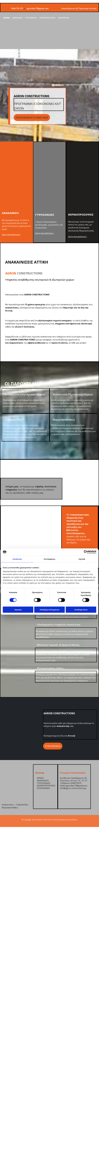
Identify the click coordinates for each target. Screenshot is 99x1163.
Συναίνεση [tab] (17, 559)
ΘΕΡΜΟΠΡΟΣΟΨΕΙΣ (47, 18)
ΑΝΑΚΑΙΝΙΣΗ (17, 18)
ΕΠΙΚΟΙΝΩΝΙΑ (63, 18)
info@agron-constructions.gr (73, 788)
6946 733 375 (17, 8)
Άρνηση (18, 610)
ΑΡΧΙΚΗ (6, 18)
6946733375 (76, 783)
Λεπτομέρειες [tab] (49, 559)
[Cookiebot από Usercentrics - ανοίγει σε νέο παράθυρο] (85, 552)
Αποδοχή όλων (81, 610)
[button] (32, 117)
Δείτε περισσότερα (11, 234)
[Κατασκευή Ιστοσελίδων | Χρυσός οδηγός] (4, 824)
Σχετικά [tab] (82, 559)
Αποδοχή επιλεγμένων (49, 610)
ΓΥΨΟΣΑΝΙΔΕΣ (31, 18)
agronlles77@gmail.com (38, 8)
